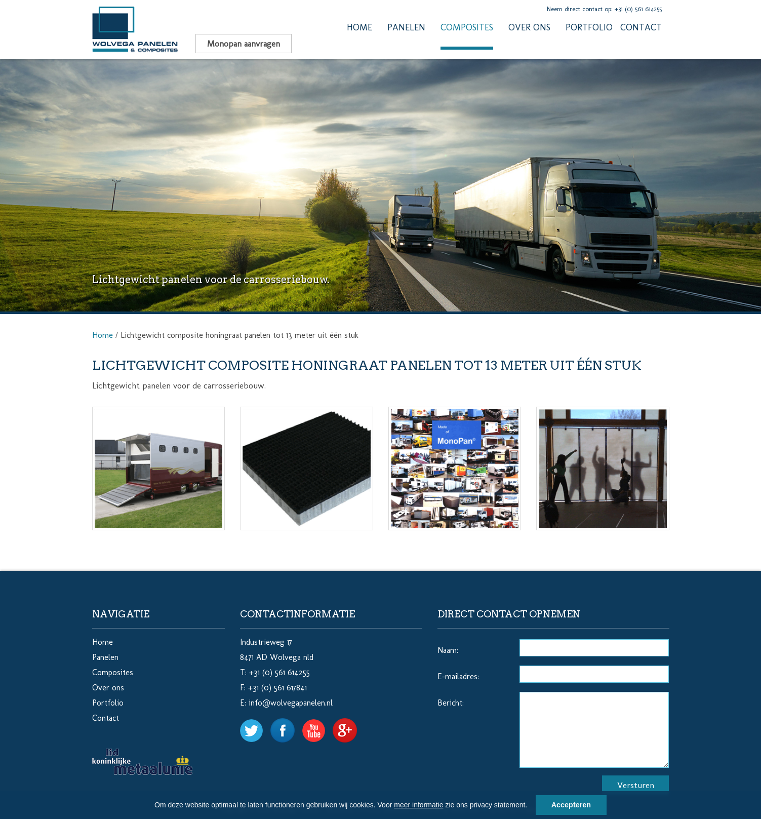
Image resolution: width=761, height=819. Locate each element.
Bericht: (450, 703)
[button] (530, 806)
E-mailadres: (458, 676)
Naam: (447, 650)
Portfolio (589, 27)
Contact (641, 27)
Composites (466, 27)
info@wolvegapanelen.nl (291, 703)
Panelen (406, 27)
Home (359, 27)
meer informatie (418, 805)
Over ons (529, 27)
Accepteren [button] (571, 805)
